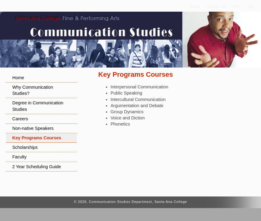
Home (195, 7)
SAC (251, 7)
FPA (236, 7)
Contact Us (216, 7)
